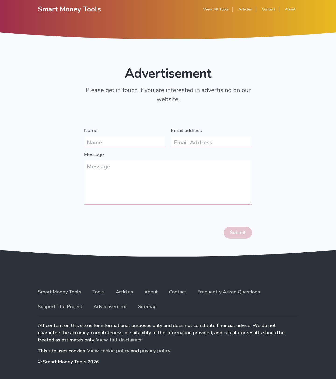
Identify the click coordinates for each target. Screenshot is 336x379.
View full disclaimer (119, 340)
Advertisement (110, 306)
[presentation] (119, 218)
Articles (124, 292)
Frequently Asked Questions (228, 292)
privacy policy (155, 351)
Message (94, 154)
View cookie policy (108, 351)
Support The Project (60, 306)
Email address (186, 130)
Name (91, 130)
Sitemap (147, 306)
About (290, 9)
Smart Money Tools (69, 9)
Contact (177, 292)
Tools (98, 292)
